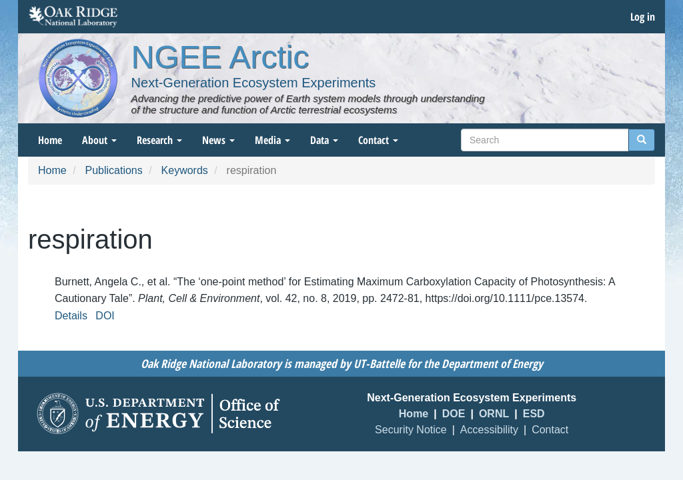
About (99, 140)
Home (50, 140)
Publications (113, 170)
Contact (378, 140)
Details (71, 315)
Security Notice (411, 429)
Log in (642, 16)
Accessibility (489, 429)
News (218, 140)
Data (324, 140)
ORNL (494, 413)
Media (272, 140)
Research (159, 140)
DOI (104, 315)
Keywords (184, 170)
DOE (454, 413)
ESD (534, 413)
